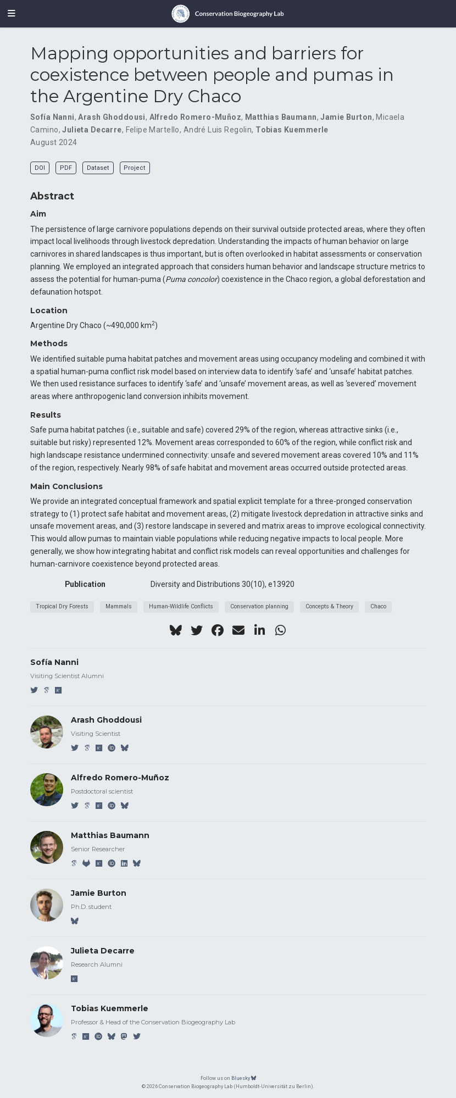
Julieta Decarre (91, 129)
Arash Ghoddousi (111, 117)
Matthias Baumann (281, 117)
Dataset (98, 167)
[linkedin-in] (259, 630)
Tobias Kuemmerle (292, 129)
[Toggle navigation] (11, 13)
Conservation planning (259, 606)
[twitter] (196, 630)
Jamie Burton (346, 117)
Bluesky (243, 1078)
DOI (40, 167)
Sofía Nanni (52, 117)
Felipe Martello (153, 129)
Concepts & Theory (329, 606)
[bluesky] (176, 630)
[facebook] (217, 630)
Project (135, 167)
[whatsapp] (280, 630)
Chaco (378, 606)
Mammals (118, 606)
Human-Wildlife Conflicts (181, 606)
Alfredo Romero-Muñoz (195, 117)
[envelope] (238, 630)
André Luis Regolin (217, 129)
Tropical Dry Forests (62, 606)
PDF (66, 167)
